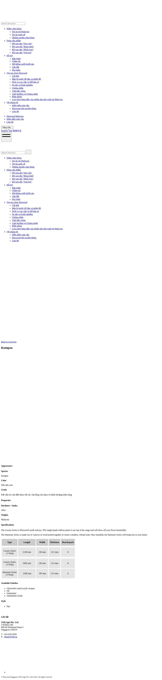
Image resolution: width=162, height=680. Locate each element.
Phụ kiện (16, 70)
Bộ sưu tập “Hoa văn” (22, 43)
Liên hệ (15, 111)
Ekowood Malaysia (15, 116)
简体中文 (17, 131)
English (4, 131)
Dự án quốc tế (18, 35)
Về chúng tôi (12, 102)
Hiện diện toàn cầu (20, 105)
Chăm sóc (16, 61)
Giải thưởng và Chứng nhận (25, 94)
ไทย (10, 131)
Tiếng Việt (7, 127)
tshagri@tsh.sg (10, 637)
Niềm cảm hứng (14, 29)
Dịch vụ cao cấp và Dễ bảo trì (25, 82)
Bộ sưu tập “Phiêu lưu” (22, 49)
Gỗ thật (15, 76)
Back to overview (9, 342)
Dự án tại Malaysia (20, 32)
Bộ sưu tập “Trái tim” (22, 52)
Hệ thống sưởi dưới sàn (23, 64)
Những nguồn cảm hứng (23, 37)
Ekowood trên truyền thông (24, 108)
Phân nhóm (17, 96)
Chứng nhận (17, 88)
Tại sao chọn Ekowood (17, 73)
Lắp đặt (15, 67)
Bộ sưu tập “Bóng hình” (23, 46)
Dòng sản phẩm (14, 40)
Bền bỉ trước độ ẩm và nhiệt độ (26, 79)
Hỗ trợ (10, 55)
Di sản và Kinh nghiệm (22, 85)
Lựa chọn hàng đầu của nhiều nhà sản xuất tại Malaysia (37, 99)
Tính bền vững (18, 91)
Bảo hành (16, 58)
